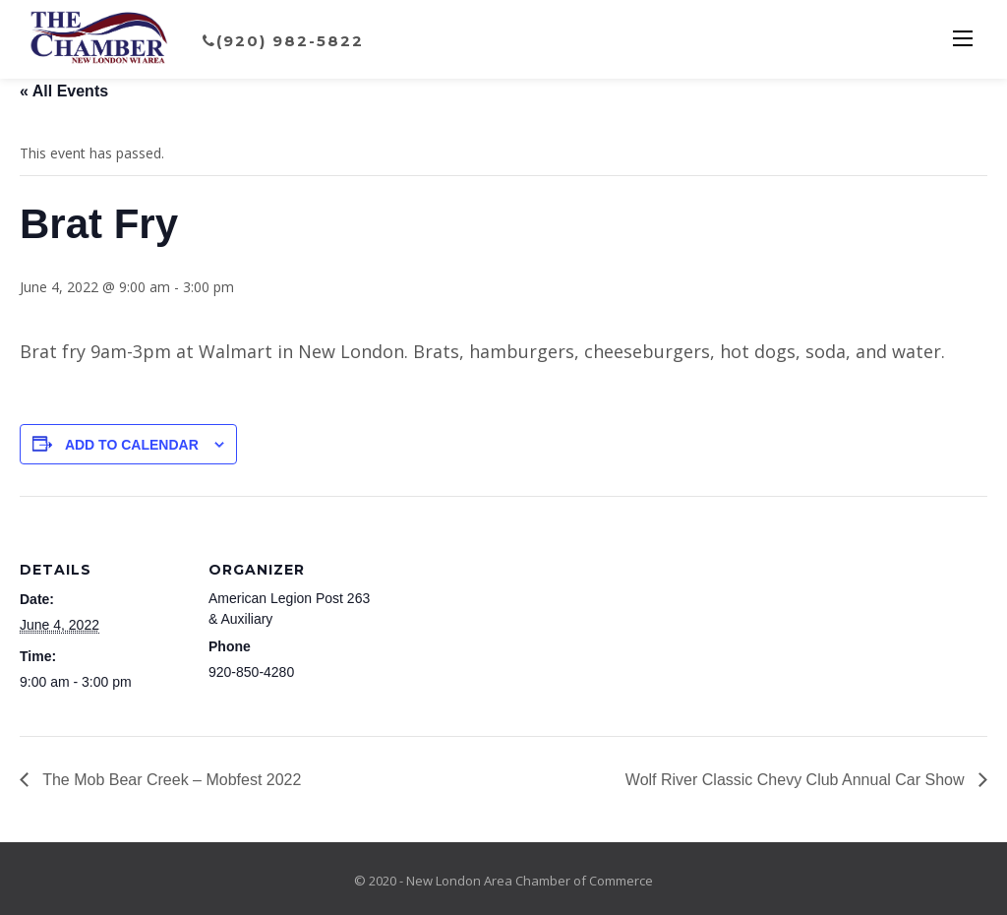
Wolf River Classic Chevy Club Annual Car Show (797, 779)
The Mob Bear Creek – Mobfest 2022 (169, 779)
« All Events (64, 91)
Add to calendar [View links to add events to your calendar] (132, 445)
